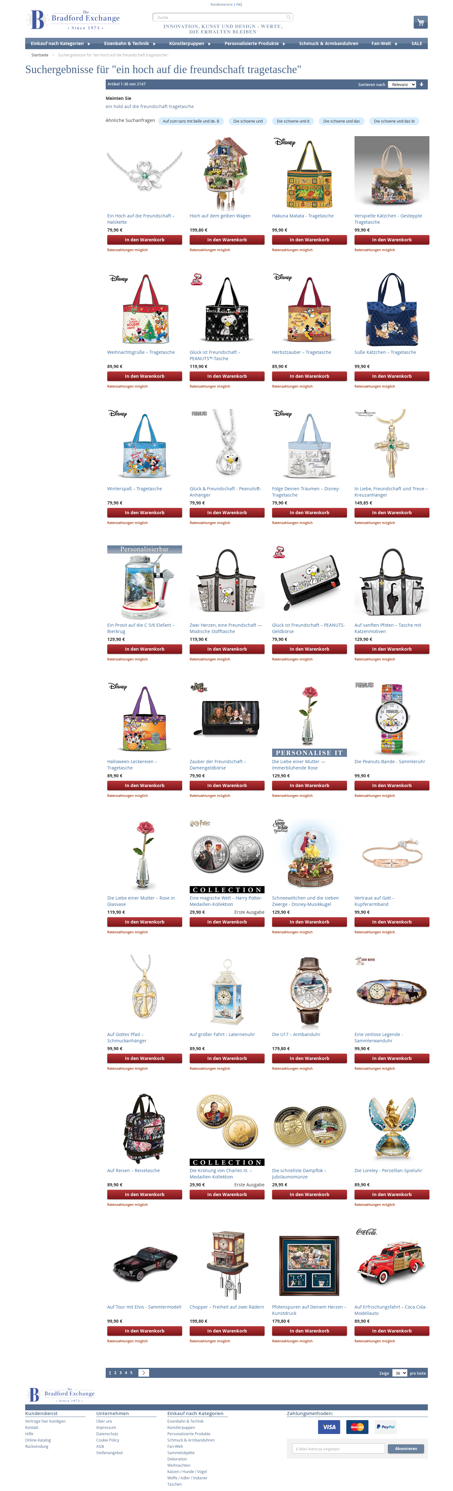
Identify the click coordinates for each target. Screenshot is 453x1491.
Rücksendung (36, 1446)
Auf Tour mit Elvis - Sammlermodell (144, 1307)
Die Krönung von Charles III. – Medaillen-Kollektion (221, 1173)
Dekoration (177, 1458)
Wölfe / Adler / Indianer (187, 1477)
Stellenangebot (109, 1452)
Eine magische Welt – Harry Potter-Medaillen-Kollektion (226, 901)
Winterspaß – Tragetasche (134, 489)
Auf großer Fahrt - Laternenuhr (222, 1034)
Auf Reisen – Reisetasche (133, 1170)
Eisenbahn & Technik (185, 1421)
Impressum (106, 1427)
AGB (100, 1446)
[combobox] (222, 17)
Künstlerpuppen (181, 1427)
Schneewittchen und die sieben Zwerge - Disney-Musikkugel (305, 901)
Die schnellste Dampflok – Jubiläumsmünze (299, 1173)
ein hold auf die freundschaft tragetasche (150, 106)
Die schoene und (248, 121)
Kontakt (31, 1427)
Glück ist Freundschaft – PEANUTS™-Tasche (215, 355)
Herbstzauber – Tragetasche (301, 352)
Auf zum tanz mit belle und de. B (191, 121)
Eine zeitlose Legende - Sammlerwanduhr (379, 1037)
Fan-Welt (175, 1446)
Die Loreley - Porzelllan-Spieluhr (388, 1170)
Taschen (174, 1484)
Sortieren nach (371, 84)
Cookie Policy (107, 1439)
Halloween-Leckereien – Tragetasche (132, 764)
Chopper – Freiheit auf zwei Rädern (227, 1307)
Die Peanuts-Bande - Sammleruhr (390, 761)
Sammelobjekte (181, 1452)
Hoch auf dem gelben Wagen (220, 216)
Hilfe (29, 1433)
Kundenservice (222, 4)
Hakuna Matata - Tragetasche (303, 216)
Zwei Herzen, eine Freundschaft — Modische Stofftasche (226, 628)
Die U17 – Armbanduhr (296, 1034)
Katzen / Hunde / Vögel (187, 1471)
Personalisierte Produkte (188, 1433)
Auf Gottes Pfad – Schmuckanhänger (127, 1037)
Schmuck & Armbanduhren (191, 1439)
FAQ (239, 4)
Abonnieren (406, 1448)
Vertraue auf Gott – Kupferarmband (374, 901)
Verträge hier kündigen (45, 1421)
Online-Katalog (38, 1439)
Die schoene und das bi (394, 121)
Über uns (104, 1421)
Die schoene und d (293, 121)
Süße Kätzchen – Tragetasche (385, 352)
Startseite (40, 54)
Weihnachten (178, 1465)
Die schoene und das (341, 121)
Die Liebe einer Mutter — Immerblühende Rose (298, 764)
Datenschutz (107, 1433)
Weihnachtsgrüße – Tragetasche (141, 352)
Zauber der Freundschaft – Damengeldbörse (218, 764)
